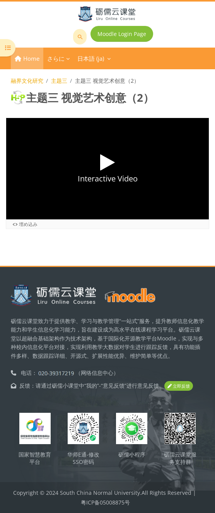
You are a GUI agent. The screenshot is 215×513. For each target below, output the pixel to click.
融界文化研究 (27, 80)
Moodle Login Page (121, 34)
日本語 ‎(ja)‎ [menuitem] (90, 58)
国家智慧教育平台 (35, 458)
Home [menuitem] (31, 58)
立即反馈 (178, 386)
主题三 (59, 80)
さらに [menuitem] (56, 58)
